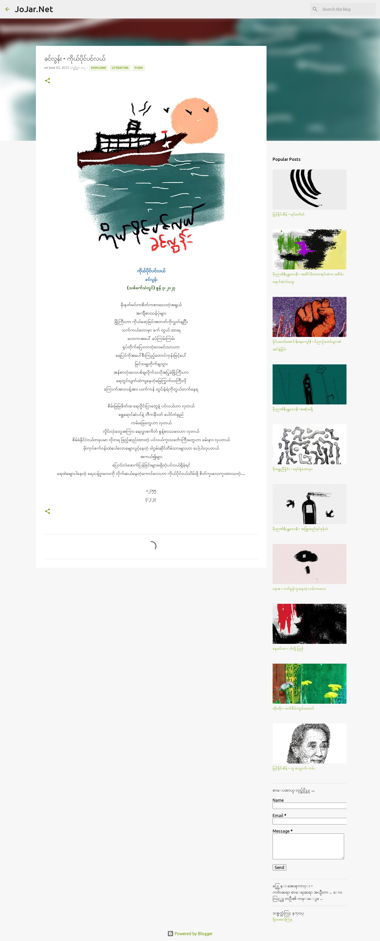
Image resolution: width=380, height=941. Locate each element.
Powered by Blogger (190, 933)
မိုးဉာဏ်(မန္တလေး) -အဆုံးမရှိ (293, 409)
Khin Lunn (98, 67)
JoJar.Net (34, 9)
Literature (120, 67)
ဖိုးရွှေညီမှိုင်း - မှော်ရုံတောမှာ (293, 469)
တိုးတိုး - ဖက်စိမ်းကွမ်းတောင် (293, 708)
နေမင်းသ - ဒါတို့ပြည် (288, 648)
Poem (139, 67)
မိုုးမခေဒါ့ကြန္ (282, 919)
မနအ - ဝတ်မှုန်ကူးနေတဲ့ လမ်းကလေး (299, 588)
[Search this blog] (348, 9)
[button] (47, 81)
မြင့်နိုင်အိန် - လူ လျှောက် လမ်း (294, 768)
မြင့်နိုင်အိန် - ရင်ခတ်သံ (289, 214)
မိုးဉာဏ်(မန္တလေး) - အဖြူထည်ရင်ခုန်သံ (300, 529)
